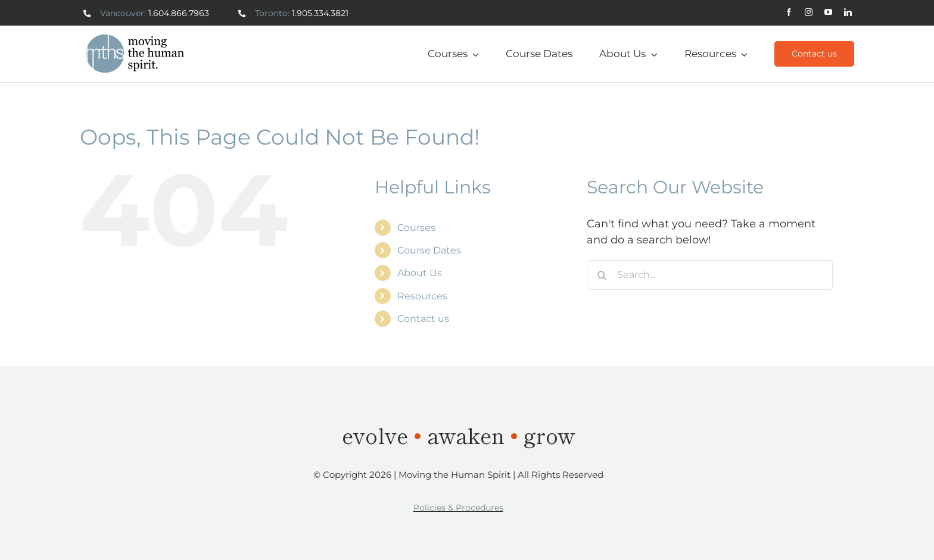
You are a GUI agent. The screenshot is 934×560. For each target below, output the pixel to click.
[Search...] (710, 275)
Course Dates (429, 250)
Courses (416, 227)
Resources (422, 296)
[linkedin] (848, 12)
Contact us (423, 318)
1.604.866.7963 (178, 13)
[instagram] (808, 12)
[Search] (602, 275)
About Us (419, 273)
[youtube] (828, 12)
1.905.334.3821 (320, 13)
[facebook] (789, 12)
